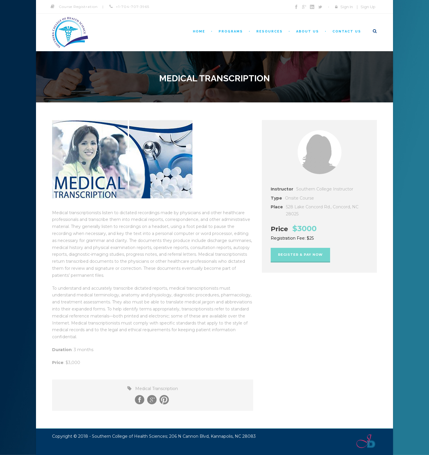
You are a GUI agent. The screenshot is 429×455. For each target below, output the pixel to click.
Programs (231, 31)
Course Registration (78, 6)
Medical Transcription (156, 388)
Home (199, 31)
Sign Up (368, 6)
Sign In (346, 6)
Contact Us (346, 31)
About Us (307, 31)
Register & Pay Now (300, 255)
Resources (269, 31)
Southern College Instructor (324, 189)
